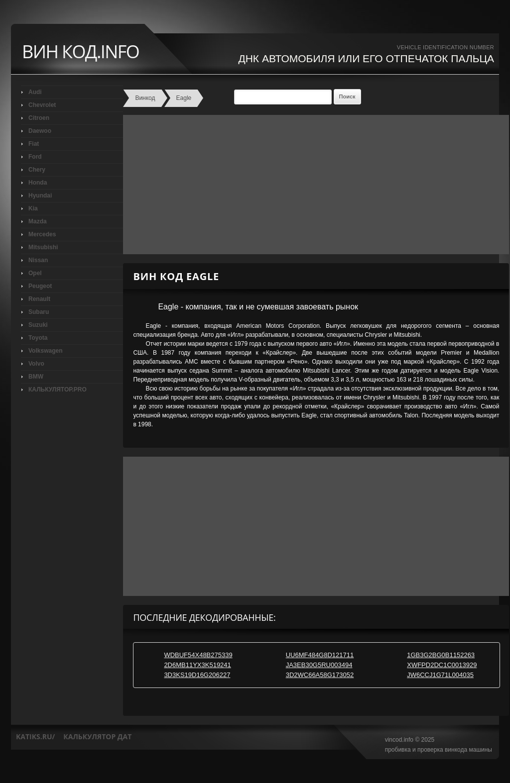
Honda (37, 182)
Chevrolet (42, 104)
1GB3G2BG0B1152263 (441, 655)
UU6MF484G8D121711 (320, 655)
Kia (33, 208)
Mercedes (42, 234)
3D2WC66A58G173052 (320, 675)
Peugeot (40, 286)
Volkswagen (45, 350)
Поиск (347, 96)
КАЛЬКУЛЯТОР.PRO (57, 389)
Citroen (38, 117)
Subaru (38, 311)
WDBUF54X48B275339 (198, 655)
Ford (35, 156)
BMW (35, 376)
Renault (39, 298)
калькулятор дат (97, 736)
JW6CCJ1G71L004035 (440, 675)
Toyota (37, 337)
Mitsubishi (43, 247)
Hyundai (40, 195)
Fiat (33, 143)
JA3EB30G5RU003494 (319, 665)
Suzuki (38, 324)
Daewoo (39, 130)
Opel (35, 273)
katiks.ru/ (35, 736)
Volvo (36, 363)
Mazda (37, 221)
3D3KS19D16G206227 (197, 675)
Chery (36, 169)
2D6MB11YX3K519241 (197, 665)
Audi (35, 92)
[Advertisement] (314, 184)
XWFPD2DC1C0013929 (442, 665)
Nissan (38, 260)
